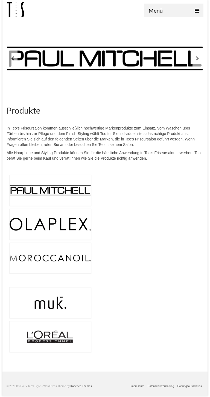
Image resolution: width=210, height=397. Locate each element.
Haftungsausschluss (189, 386)
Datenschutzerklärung (160, 386)
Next (197, 58)
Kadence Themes (81, 386)
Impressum (137, 386)
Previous (13, 58)
